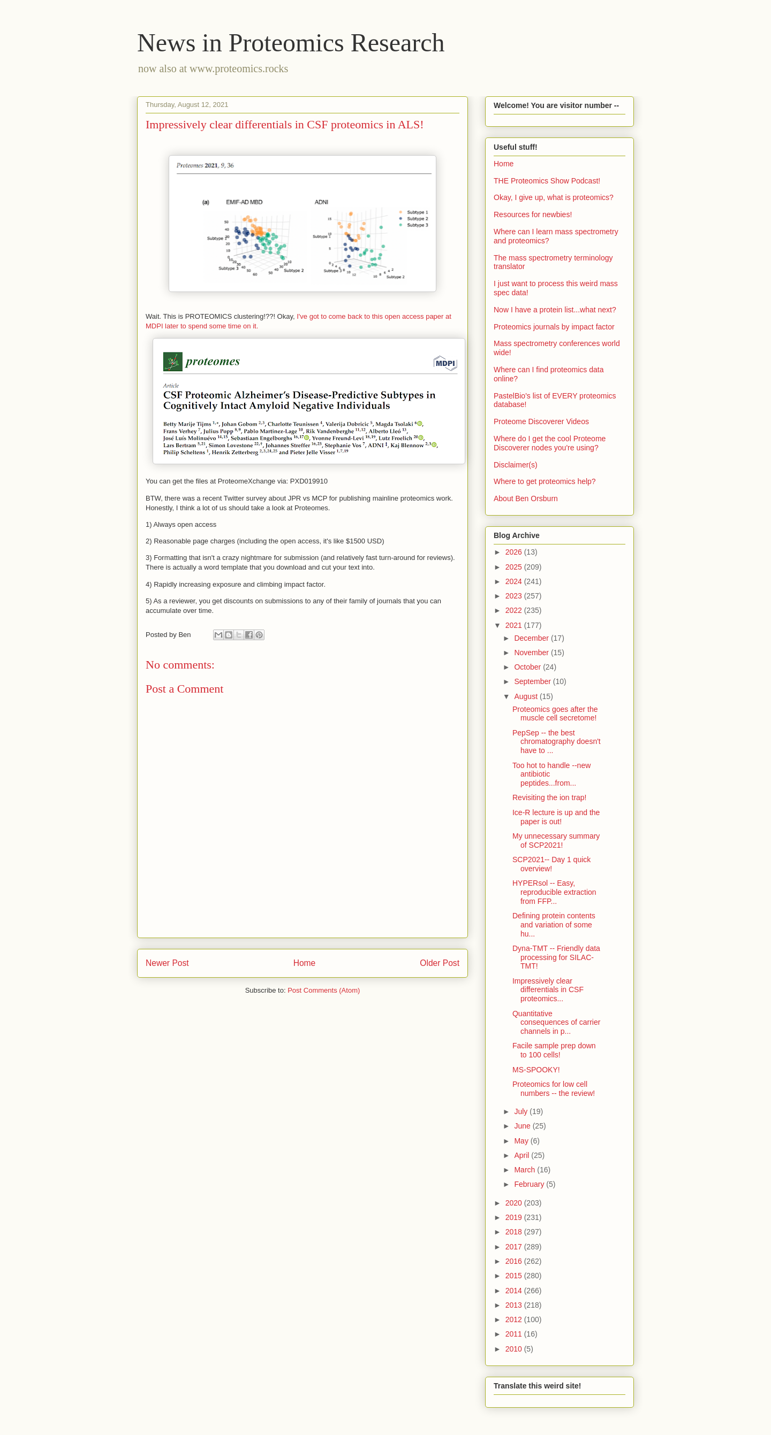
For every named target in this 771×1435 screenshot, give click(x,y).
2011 (514, 1334)
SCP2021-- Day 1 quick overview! (551, 864)
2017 (514, 1246)
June (523, 1126)
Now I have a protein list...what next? (555, 309)
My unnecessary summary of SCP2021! (556, 840)
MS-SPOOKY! (536, 1069)
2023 (514, 596)
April (522, 1155)
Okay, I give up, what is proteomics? (554, 197)
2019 (514, 1217)
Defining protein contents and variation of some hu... (553, 924)
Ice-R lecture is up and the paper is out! (556, 817)
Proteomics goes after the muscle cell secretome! (555, 714)
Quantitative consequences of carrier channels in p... (556, 1022)
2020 (514, 1203)
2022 (514, 610)
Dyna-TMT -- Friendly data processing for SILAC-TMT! (556, 957)
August (526, 696)
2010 (514, 1349)
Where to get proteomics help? (545, 481)
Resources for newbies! (533, 214)
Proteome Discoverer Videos (541, 421)
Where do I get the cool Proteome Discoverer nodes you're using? (550, 443)
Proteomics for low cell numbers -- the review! (553, 1089)
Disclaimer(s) (516, 465)
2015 (514, 1275)
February (530, 1184)
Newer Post (167, 963)
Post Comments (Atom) (324, 990)
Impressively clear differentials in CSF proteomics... (548, 990)
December (532, 638)
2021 (514, 625)
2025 (514, 567)
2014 (514, 1290)
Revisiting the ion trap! (549, 797)
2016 (514, 1261)
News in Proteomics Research (291, 42)
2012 (514, 1319)
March (525, 1169)
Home (304, 963)
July (522, 1111)
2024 (514, 581)
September (533, 681)
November (532, 652)
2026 (514, 552)
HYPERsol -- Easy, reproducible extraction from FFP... (554, 892)
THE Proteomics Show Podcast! (547, 181)
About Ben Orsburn (526, 498)
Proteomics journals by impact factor (554, 327)
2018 (514, 1231)
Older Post (439, 963)
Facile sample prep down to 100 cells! (554, 1050)
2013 (514, 1305)
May (522, 1141)
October (528, 667)
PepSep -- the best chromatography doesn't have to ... (556, 741)
